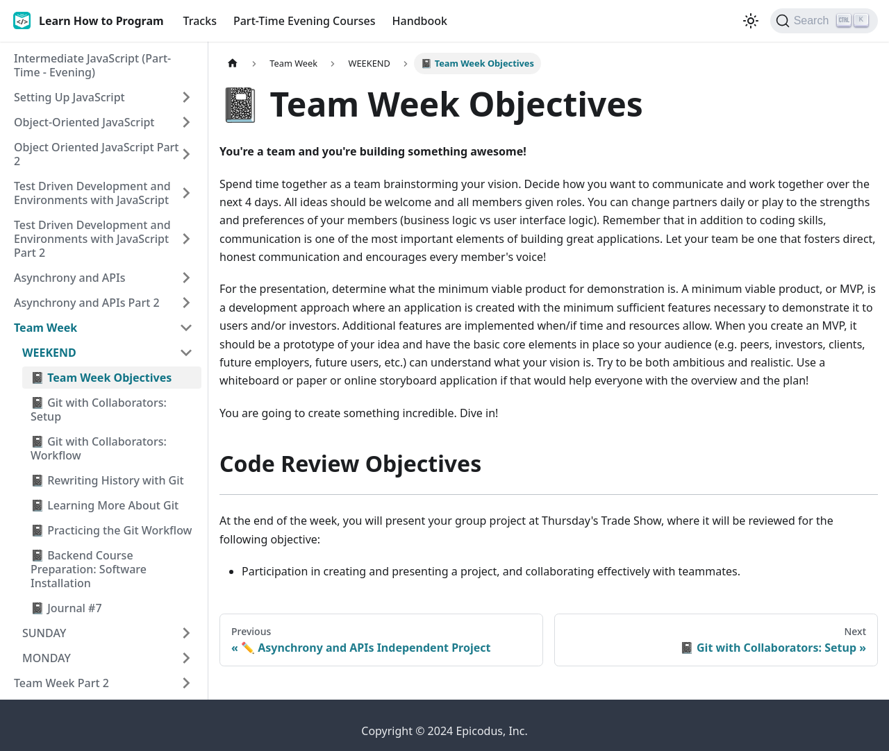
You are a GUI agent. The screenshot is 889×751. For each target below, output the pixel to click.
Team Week (45, 327)
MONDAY (46, 658)
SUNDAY (44, 633)
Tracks (200, 20)
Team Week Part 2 (61, 683)
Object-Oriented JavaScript (84, 122)
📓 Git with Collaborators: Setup (99, 409)
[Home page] (232, 63)
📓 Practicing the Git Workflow (111, 530)
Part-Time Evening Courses (304, 20)
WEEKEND (49, 352)
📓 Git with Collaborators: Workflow (99, 448)
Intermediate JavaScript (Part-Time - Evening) (92, 65)
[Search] (824, 20)
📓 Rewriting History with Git (107, 480)
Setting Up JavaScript (69, 97)
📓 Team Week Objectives (101, 377)
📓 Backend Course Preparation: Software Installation (89, 569)
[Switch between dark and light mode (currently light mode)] (751, 21)
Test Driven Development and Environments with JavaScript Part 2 (92, 238)
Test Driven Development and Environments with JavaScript (92, 193)
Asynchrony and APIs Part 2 (87, 302)
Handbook (420, 20)
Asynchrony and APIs (69, 277)
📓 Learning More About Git (104, 505)
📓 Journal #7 (66, 608)
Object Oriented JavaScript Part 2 (96, 154)
